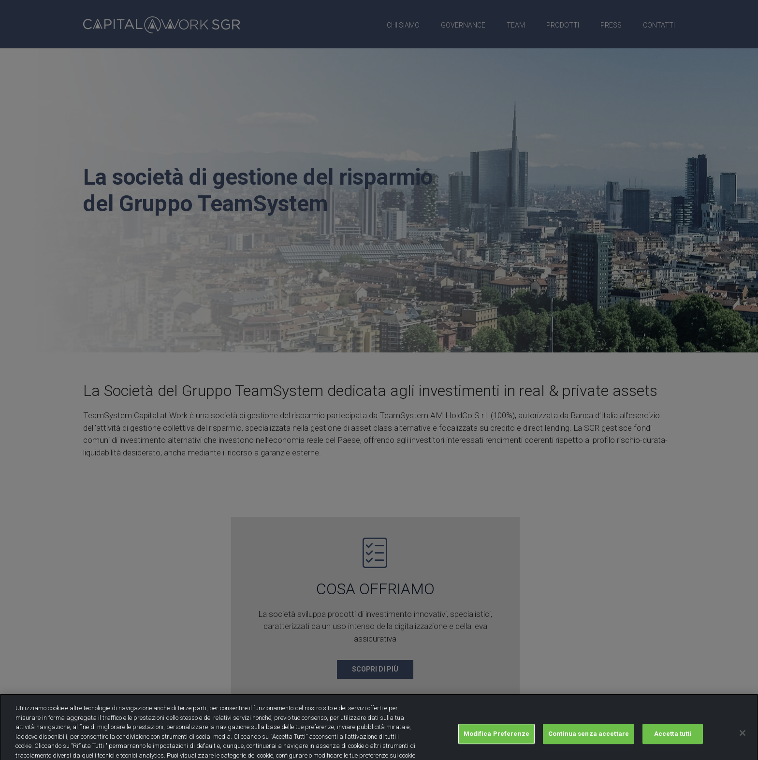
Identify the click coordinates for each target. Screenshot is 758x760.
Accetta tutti (673, 739)
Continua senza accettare (588, 739)
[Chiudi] (742, 738)
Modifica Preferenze (496, 739)
